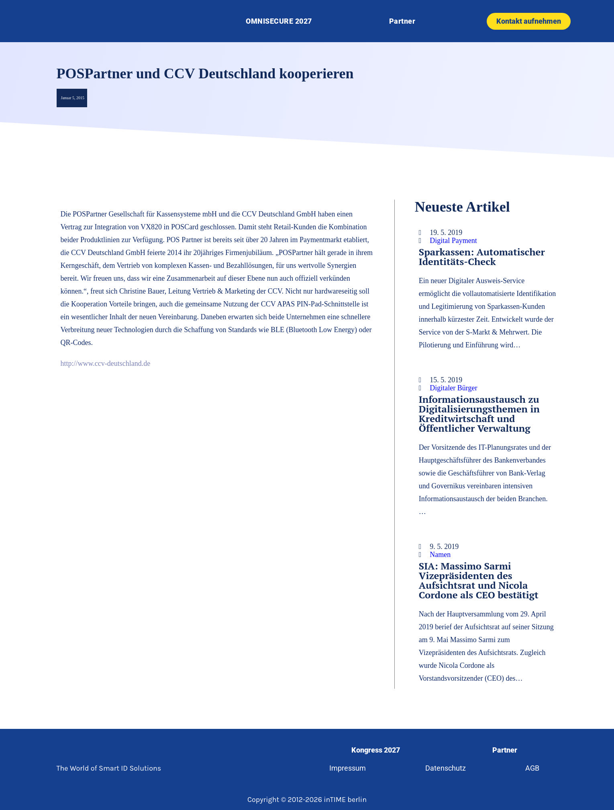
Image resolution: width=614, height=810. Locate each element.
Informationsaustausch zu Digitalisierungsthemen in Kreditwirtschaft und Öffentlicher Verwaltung (479, 414)
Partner (402, 21)
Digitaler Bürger (453, 388)
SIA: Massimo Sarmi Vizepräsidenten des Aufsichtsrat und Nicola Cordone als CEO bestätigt (479, 580)
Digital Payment (453, 241)
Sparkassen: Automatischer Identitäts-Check (482, 256)
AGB (533, 768)
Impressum (347, 768)
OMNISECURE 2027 (279, 21)
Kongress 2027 (375, 750)
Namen (440, 555)
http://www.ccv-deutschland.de (106, 363)
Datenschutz (445, 768)
